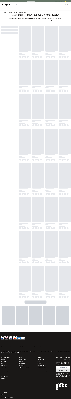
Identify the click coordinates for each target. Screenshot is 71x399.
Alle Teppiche (25, 8)
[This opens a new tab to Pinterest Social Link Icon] (63, 385)
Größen (33, 8)
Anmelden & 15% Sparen (59, 1)
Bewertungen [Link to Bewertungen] (4, 365)
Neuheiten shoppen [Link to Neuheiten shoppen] (23, 359)
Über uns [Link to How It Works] (3, 359)
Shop (21, 357)
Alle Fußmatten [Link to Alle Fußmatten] (22, 363)
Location (4, 392)
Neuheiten (9, 8)
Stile (50, 8)
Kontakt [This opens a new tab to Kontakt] (39, 363)
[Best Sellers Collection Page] (17, 8)
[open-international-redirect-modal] (67, 1)
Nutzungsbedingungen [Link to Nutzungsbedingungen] (5, 371)
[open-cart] (67, 5)
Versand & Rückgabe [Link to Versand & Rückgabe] (42, 367)
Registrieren (63, 370)
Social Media (60, 383)
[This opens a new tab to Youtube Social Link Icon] (66, 385)
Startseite (3, 12)
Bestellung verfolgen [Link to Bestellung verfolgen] (42, 365)
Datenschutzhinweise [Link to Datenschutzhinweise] (5, 374)
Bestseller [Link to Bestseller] (21, 361)
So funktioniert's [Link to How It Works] (41, 359)
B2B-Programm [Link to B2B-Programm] (4, 367)
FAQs (26, 349)
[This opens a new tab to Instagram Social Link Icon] (60, 385)
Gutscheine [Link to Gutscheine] (21, 365)
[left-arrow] (25, 1)
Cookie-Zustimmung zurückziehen (8, 397)
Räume (45, 8)
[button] (62, 5)
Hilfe (39, 357)
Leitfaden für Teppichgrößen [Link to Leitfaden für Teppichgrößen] (43, 371)
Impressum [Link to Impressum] (3, 378)
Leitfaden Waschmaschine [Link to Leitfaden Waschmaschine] (43, 369)
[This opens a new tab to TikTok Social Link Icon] (57, 388)
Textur (55, 8)
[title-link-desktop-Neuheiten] (9, 8)
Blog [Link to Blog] (2, 363)
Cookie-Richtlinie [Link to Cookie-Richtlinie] (4, 376)
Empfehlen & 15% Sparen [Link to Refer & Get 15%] (24, 367)
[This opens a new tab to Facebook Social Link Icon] (57, 385)
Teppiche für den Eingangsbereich (20, 12)
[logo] (6, 4)
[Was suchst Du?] (32, 4)
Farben (39, 8)
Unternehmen (5, 357)
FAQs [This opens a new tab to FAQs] (39, 361)
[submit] (51, 4)
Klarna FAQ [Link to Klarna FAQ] (40, 372)
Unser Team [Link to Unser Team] (3, 361)
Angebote (62, 8)
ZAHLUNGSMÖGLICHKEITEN (9, 336)
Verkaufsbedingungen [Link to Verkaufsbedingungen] (5, 372)
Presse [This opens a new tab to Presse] (2, 369)
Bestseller (17, 8)
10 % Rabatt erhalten (63, 357)
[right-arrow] (45, 1)
